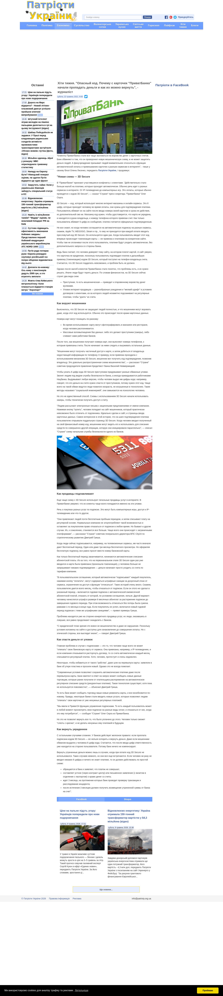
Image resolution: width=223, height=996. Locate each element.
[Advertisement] (111, 57)
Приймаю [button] (208, 990)
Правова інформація (59, 898)
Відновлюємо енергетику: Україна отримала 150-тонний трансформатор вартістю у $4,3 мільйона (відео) (37, 204)
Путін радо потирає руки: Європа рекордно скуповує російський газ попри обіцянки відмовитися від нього (36, 257)
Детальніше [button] (81, 990)
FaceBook (81, 799)
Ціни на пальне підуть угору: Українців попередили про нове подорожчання (36, 95)
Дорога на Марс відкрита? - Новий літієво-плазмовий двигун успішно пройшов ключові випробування (36, 108)
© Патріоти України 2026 (33, 898)
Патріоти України (107, 170)
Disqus (127, 799)
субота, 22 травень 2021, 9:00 (70, 97)
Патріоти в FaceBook (172, 85)
